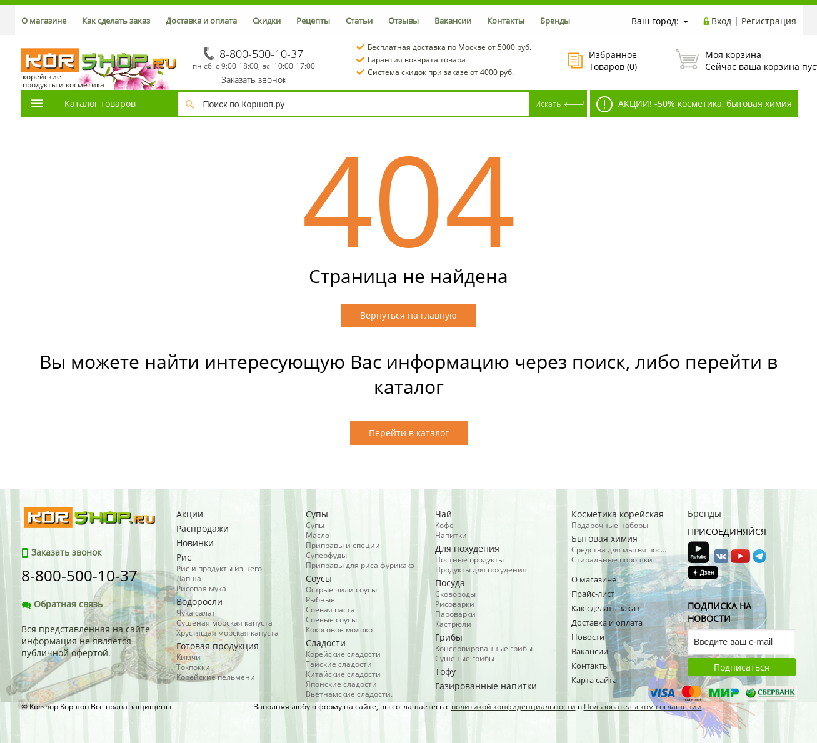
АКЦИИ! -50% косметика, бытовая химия (694, 104)
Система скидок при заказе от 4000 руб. (441, 72)
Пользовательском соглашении (643, 706)
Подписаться (741, 667)
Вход (721, 21)
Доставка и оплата (201, 20)
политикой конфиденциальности (513, 706)
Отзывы (403, 20)
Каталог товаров (82, 103)
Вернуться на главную (408, 315)
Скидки (267, 20)
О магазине (43, 20)
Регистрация (768, 21)
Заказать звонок (253, 80)
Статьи (359, 20)
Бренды (555, 20)
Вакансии (452, 20)
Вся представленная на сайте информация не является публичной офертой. (85, 641)
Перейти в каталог (409, 433)
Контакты (505, 20)
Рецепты (313, 20)
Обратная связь (62, 604)
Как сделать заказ (116, 20)
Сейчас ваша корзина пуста (736, 60)
